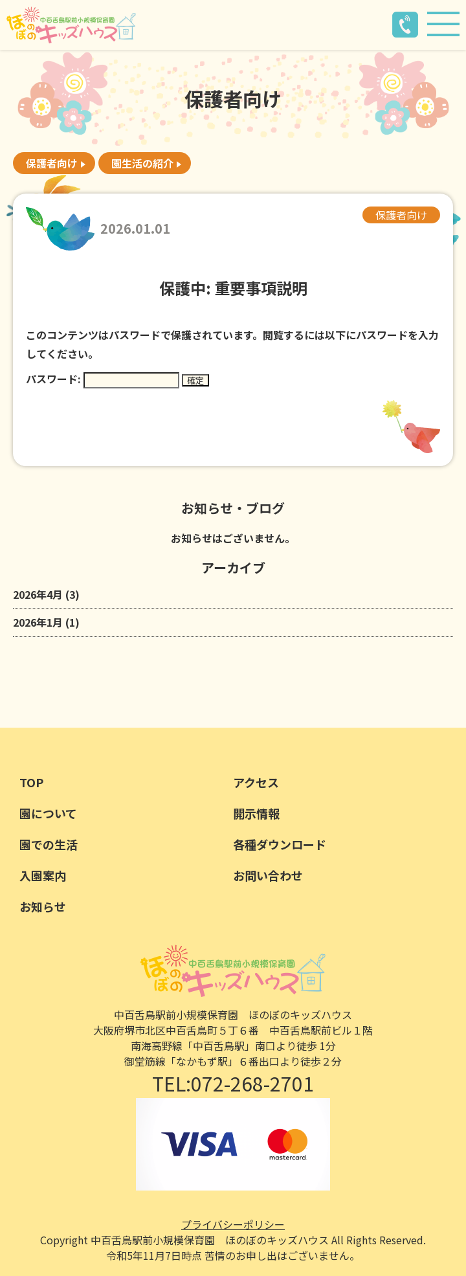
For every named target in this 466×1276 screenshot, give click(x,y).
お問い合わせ (268, 875)
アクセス (256, 782)
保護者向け (52, 163)
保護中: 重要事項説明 (233, 287)
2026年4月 (38, 594)
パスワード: (102, 378)
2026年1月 (38, 622)
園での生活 (48, 844)
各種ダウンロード (279, 844)
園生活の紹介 (142, 163)
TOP (31, 782)
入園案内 (42, 875)
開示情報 (256, 813)
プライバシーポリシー (233, 1224)
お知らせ (42, 906)
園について (48, 813)
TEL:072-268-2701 (233, 1083)
